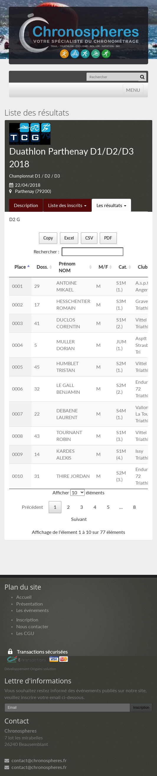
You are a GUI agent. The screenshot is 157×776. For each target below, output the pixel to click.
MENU (133, 89)
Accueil (24, 597)
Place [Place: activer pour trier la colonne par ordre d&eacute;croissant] (20, 267)
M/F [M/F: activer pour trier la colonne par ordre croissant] (103, 267)
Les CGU (25, 633)
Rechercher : (78, 251)
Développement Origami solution (30, 669)
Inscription (27, 619)
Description (26, 205)
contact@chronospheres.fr (35, 760)
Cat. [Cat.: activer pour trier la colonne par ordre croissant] (123, 267)
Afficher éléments (78, 492)
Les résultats (111, 205)
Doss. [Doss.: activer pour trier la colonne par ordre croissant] (42, 267)
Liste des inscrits (67, 205)
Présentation (29, 603)
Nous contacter (32, 626)
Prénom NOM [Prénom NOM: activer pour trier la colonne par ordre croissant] (67, 267)
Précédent (32, 507)
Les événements (32, 610)
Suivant (79, 519)
